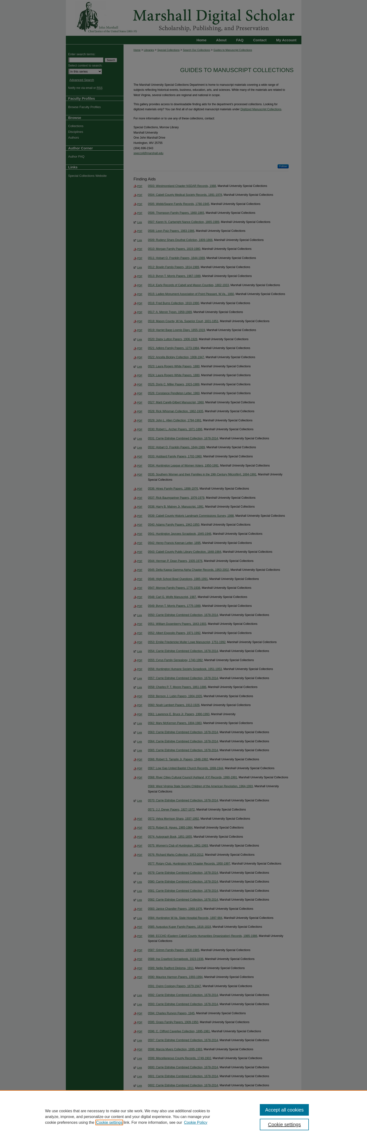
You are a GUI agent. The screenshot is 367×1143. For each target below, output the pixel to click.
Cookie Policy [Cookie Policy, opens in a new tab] (195, 1122)
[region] (183, 1116)
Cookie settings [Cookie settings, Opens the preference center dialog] (284, 1124)
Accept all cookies (284, 1109)
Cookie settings (109, 1122)
